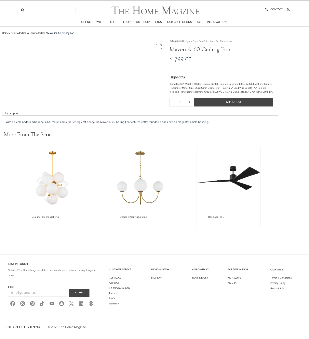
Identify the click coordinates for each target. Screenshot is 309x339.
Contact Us (115, 278)
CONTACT (276, 9)
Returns (113, 293)
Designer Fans (190, 41)
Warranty (114, 303)
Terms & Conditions (281, 278)
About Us (114, 283)
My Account (234, 278)
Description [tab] (12, 113)
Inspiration (156, 278)
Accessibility (277, 288)
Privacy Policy (277, 283)
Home (5, 33)
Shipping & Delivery (119, 288)
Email (11, 286)
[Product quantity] (181, 102)
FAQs (112, 298)
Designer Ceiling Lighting (45, 217)
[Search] (51, 10)
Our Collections (19, 33)
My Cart (232, 283)
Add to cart (233, 102)
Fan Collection (37, 33)
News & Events (200, 278)
